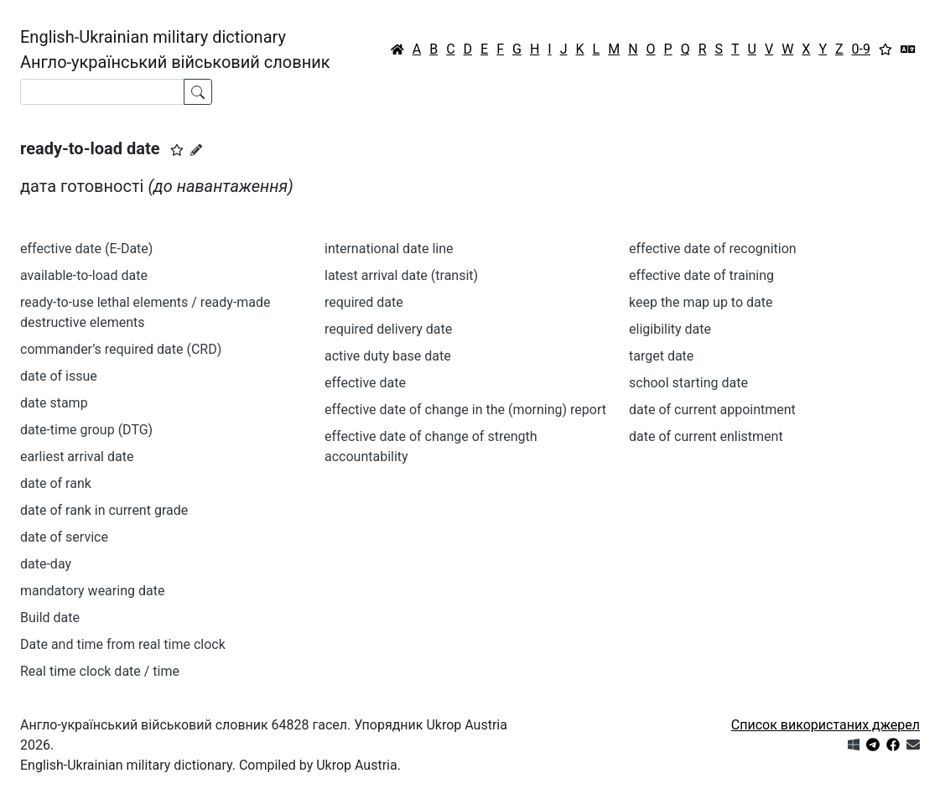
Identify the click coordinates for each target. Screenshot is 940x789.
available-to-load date (84, 275)
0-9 (861, 49)
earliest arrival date (76, 457)
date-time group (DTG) (86, 430)
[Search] (102, 92)
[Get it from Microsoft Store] (854, 745)
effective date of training (701, 275)
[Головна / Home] (397, 49)
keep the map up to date (700, 302)
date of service (64, 537)
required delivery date (388, 329)
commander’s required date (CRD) (120, 349)
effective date (365, 383)
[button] (177, 150)
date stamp (54, 403)
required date (364, 302)
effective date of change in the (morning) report (465, 410)
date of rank (55, 483)
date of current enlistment (706, 436)
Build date (50, 617)
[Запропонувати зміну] (196, 150)
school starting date (688, 383)
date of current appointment (712, 410)
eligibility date (670, 329)
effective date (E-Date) (86, 249)
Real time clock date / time (99, 671)
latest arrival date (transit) (401, 275)
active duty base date (388, 356)
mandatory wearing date (92, 591)
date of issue (58, 376)
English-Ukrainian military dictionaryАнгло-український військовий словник (175, 49)
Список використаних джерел (825, 725)
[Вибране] (885, 49)
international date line (389, 249)
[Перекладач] (908, 49)
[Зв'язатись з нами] (913, 745)
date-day (45, 564)
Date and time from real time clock (123, 644)
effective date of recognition (713, 249)
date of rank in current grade (104, 510)
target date (661, 356)
